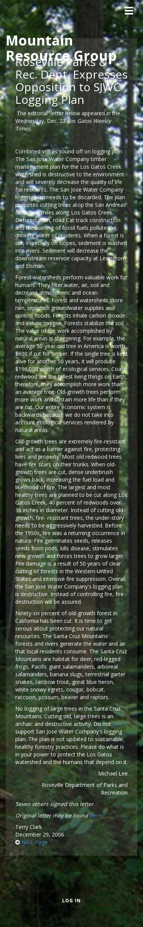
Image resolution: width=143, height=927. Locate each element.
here (95, 815)
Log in (71, 900)
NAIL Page (34, 842)
